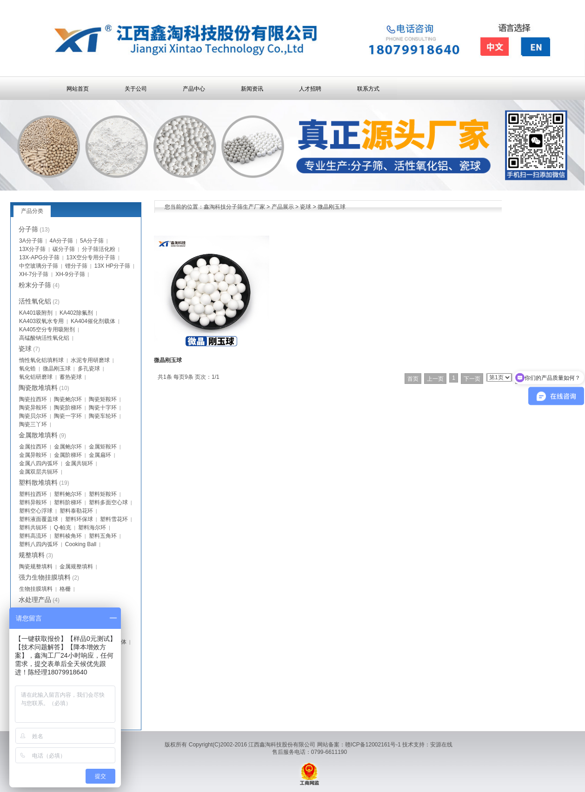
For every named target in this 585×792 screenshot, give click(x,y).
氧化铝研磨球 (36, 377)
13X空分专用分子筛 (90, 257)
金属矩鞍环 (103, 446)
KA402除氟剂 (76, 313)
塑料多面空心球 (108, 502)
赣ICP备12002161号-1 (373, 744)
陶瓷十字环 (103, 407)
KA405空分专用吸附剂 (47, 329)
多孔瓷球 (89, 368)
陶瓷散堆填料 (38, 387)
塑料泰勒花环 (76, 511)
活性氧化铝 (35, 301)
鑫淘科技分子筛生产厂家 (234, 207)
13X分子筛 (32, 249)
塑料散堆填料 (38, 482)
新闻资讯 (252, 89)
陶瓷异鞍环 (33, 407)
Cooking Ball (80, 544)
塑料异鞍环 (33, 502)
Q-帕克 (62, 527)
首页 (413, 379)
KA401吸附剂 (36, 313)
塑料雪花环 (114, 519)
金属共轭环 (79, 463)
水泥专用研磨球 (90, 360)
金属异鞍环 (33, 455)
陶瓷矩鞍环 (103, 399)
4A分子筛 (61, 241)
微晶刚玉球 (332, 207)
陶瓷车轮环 (103, 416)
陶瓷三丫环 (33, 424)
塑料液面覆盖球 (38, 519)
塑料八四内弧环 (38, 544)
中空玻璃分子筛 (38, 266)
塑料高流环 (33, 536)
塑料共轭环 (33, 527)
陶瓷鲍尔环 (68, 399)
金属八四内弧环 (38, 463)
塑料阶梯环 (68, 502)
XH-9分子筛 (70, 274)
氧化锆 (27, 368)
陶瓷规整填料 (36, 566)
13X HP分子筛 (112, 266)
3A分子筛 (31, 241)
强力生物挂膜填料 (45, 577)
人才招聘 (310, 89)
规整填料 (32, 555)
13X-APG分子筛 (39, 257)
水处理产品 (35, 599)
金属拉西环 (33, 446)
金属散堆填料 (38, 435)
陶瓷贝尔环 (33, 416)
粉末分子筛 (35, 285)
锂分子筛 (76, 266)
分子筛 (28, 229)
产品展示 (283, 207)
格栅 (65, 589)
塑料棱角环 (68, 536)
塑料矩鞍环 (103, 494)
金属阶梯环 (68, 455)
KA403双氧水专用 (41, 321)
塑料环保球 (79, 519)
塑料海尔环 (92, 527)
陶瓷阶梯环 (68, 407)
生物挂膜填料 (36, 589)
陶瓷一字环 (68, 416)
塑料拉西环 (33, 494)
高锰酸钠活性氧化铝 (44, 338)
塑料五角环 (103, 536)
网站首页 (77, 89)
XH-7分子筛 (33, 274)
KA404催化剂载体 (93, 321)
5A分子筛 (92, 241)
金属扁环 (100, 455)
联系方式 (368, 89)
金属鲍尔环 (68, 446)
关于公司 (136, 89)
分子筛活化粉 (98, 249)
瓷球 (305, 207)
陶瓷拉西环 (33, 399)
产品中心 (194, 89)
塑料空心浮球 (36, 511)
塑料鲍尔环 (68, 494)
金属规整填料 (76, 566)
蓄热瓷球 (71, 377)
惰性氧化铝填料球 (41, 360)
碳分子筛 (64, 249)
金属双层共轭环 (38, 472)
